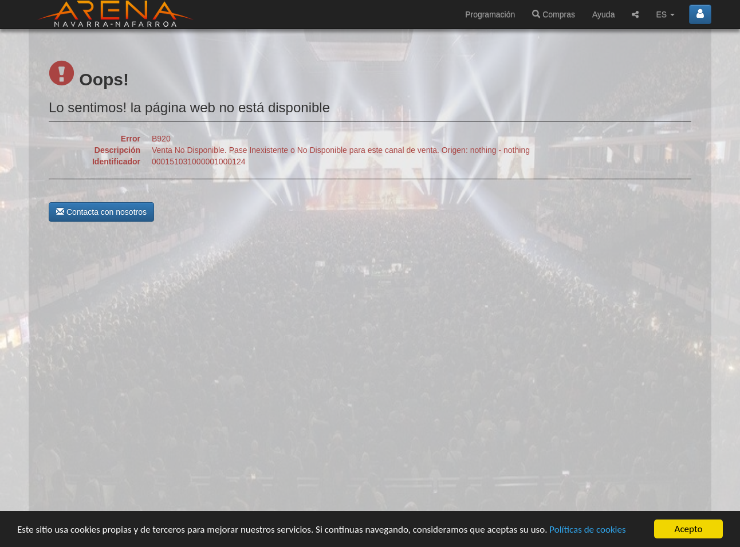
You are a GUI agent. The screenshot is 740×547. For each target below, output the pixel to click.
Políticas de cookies (587, 530)
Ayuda (603, 14)
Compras (553, 14)
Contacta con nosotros (101, 212)
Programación (490, 14)
